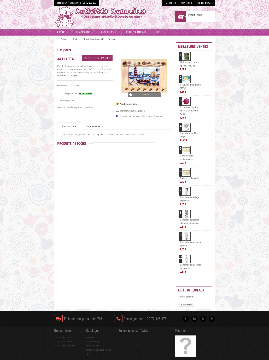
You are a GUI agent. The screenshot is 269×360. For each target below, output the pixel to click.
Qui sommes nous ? (63, 337)
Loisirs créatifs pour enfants (98, 350)
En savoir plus (69, 126)
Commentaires (93, 126)
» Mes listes (186, 304)
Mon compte (186, 3)
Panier (195, 14)
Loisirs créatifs (109, 32)
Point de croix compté (94, 39)
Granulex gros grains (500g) (190, 88)
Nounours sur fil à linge (189, 137)
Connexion (171, 3)
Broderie (62, 32)
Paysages (112, 39)
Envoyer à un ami (154, 116)
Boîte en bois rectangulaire (186, 159)
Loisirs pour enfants (136, 32)
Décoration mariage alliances (189, 201)
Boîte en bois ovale (189, 180)
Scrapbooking (83, 32)
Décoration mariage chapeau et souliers (189, 223)
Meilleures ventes (193, 46)
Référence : (62, 86)
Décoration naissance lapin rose (190, 268)
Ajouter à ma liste (128, 104)
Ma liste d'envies (205, 3)
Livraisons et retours (63, 341)
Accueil (64, 39)
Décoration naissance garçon (190, 246)
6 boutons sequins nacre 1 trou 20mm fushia (189, 112)
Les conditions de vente (64, 346)
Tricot (157, 32)
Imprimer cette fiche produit (132, 111)
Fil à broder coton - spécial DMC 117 (189, 66)
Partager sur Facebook (130, 116)
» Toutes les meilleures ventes (198, 280)
